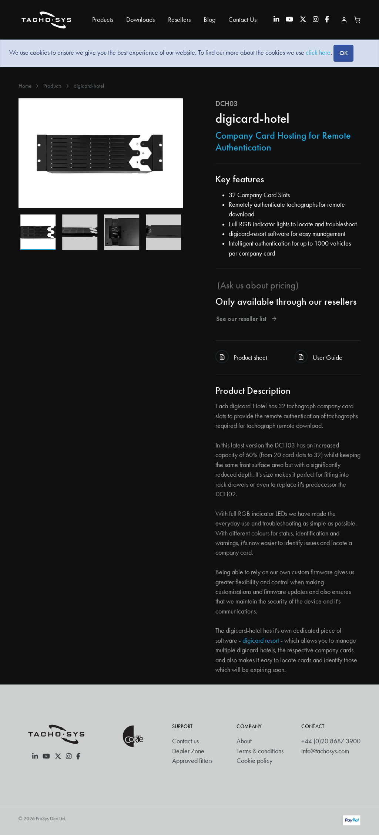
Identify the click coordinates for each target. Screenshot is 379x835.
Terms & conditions (260, 751)
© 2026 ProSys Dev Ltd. (42, 818)
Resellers (179, 19)
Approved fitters (192, 760)
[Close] (343, 53)
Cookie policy (254, 760)
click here (318, 52)
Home (25, 85)
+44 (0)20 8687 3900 (330, 741)
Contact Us (242, 19)
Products (102, 19)
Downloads (140, 19)
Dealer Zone (188, 751)
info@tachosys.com (325, 751)
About (244, 741)
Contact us (185, 741)
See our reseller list (247, 319)
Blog (209, 19)
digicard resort (260, 640)
